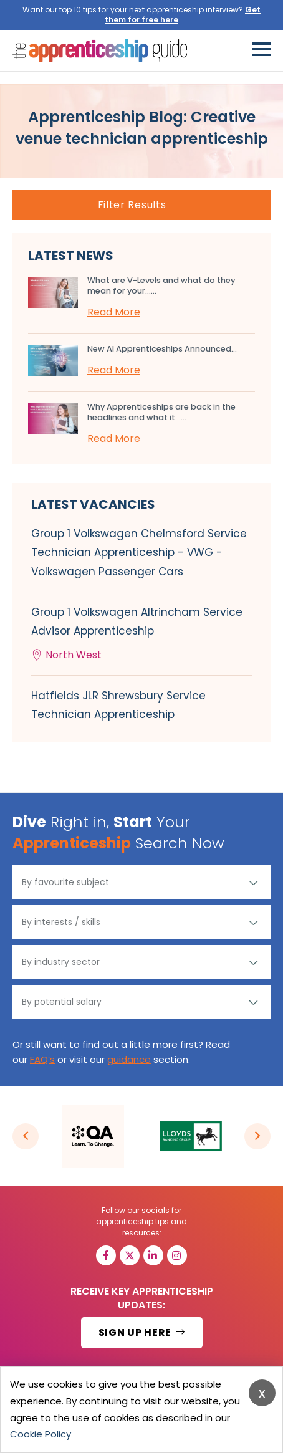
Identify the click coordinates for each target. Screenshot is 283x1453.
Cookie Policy (40, 1434)
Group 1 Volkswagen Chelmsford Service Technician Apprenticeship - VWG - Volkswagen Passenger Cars (139, 552)
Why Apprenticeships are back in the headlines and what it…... (161, 412)
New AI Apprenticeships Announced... (162, 348)
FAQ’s (42, 1059)
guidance (129, 1059)
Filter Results (132, 205)
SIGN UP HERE (141, 1332)
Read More (113, 312)
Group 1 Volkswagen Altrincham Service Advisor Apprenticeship (141, 634)
